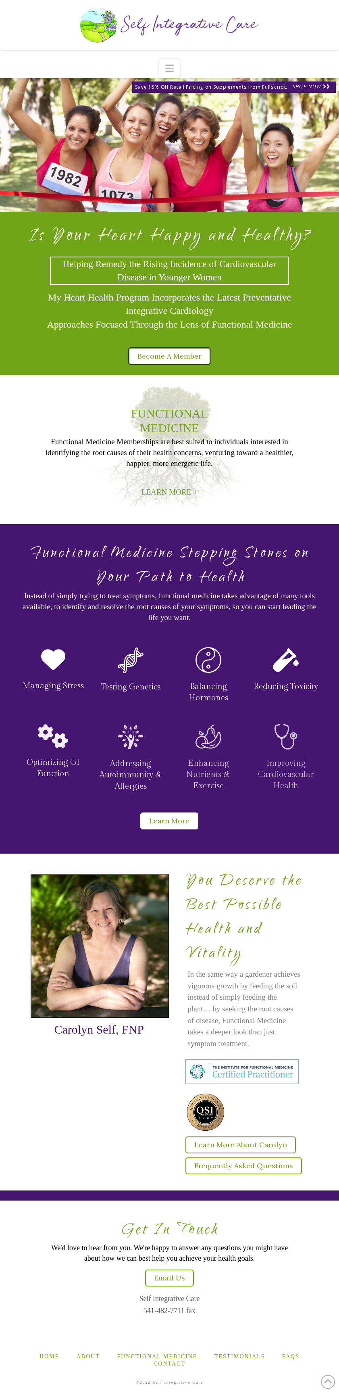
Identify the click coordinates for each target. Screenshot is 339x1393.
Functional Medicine (157, 1356)
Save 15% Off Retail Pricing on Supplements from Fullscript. (211, 87)
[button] (169, 68)
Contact (169, 1364)
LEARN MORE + (169, 492)
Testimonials (239, 1356)
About (88, 1356)
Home (49, 1356)
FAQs (290, 1356)
